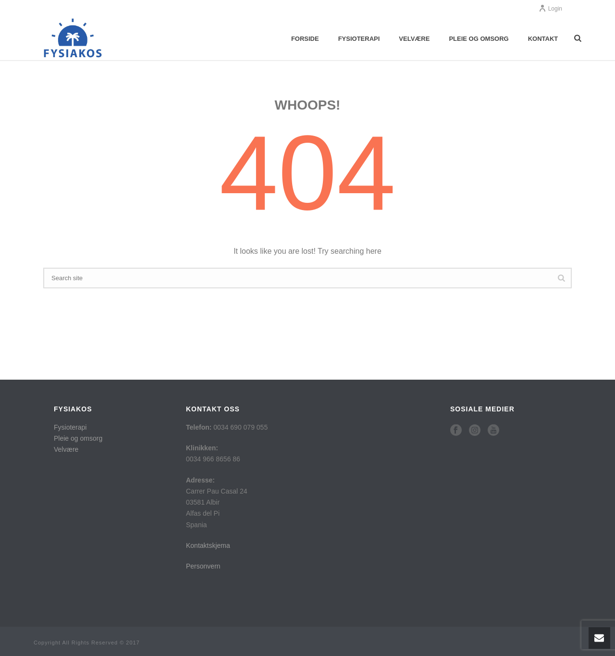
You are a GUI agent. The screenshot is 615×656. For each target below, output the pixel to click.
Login (550, 8)
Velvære (414, 38)
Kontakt (543, 38)
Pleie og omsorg (478, 38)
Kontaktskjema (208, 545)
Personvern (203, 566)
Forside (305, 38)
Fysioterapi (359, 38)
